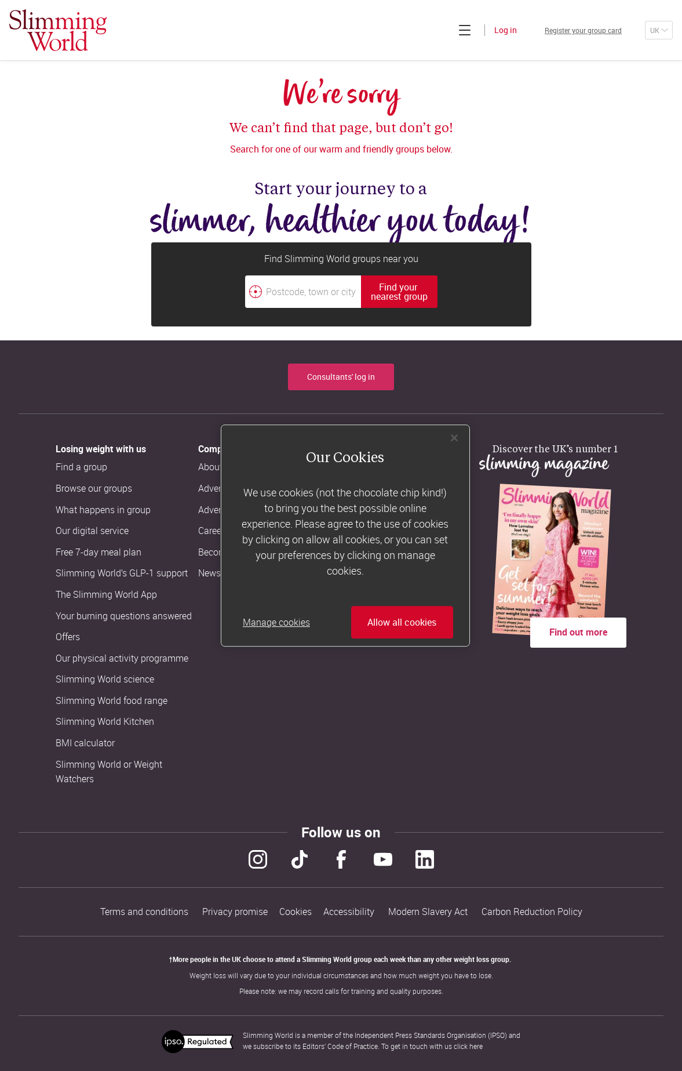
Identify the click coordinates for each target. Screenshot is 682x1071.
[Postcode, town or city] (303, 291)
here (476, 1040)
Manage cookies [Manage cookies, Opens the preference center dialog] (276, 622)
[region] (345, 536)
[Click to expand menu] (437, 30)
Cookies (295, 908)
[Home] (58, 30)
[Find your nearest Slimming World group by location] (255, 291)
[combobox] (341, 291)
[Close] (454, 438)
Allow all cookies (401, 622)
